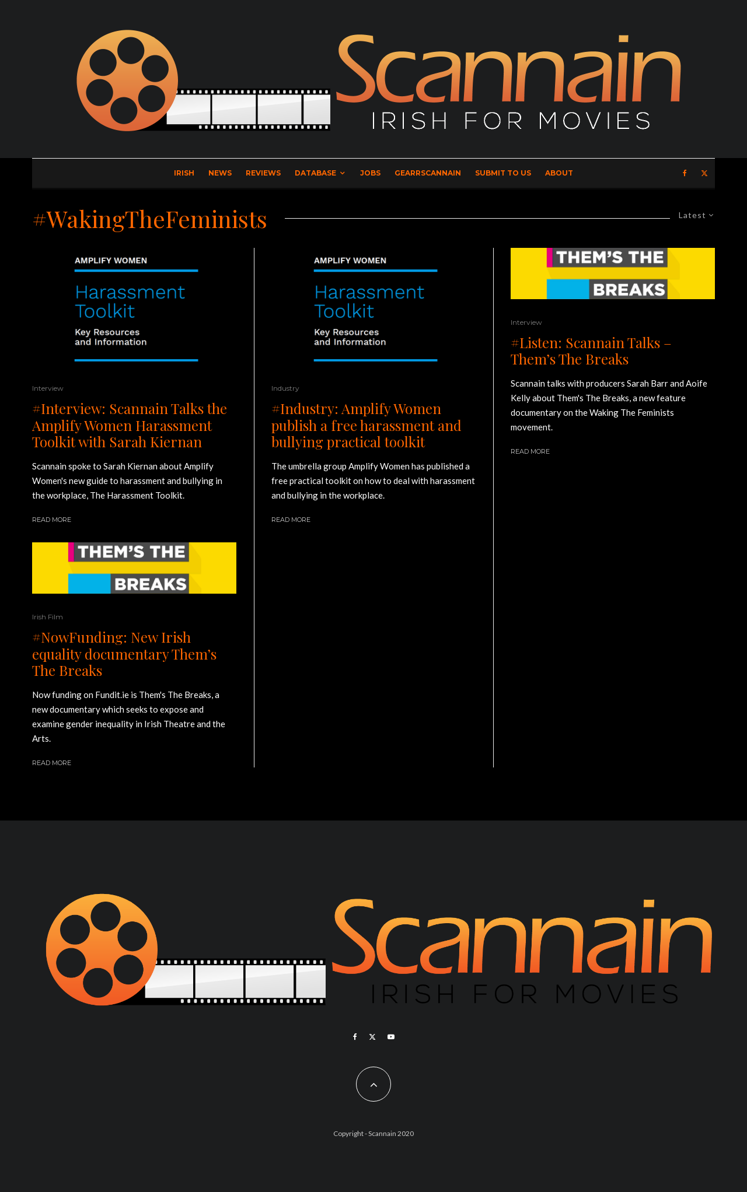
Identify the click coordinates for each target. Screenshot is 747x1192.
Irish (184, 173)
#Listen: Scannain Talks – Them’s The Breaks (591, 351)
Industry (285, 388)
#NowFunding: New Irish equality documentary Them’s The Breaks (124, 654)
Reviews (263, 173)
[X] (704, 173)
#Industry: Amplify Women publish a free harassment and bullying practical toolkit (366, 425)
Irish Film (47, 616)
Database (315, 173)
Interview (48, 388)
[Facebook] (685, 173)
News (220, 173)
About (559, 173)
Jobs (370, 173)
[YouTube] (391, 1036)
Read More (51, 520)
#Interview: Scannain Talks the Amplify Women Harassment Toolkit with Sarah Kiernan (129, 425)
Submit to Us (503, 173)
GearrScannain (428, 173)
